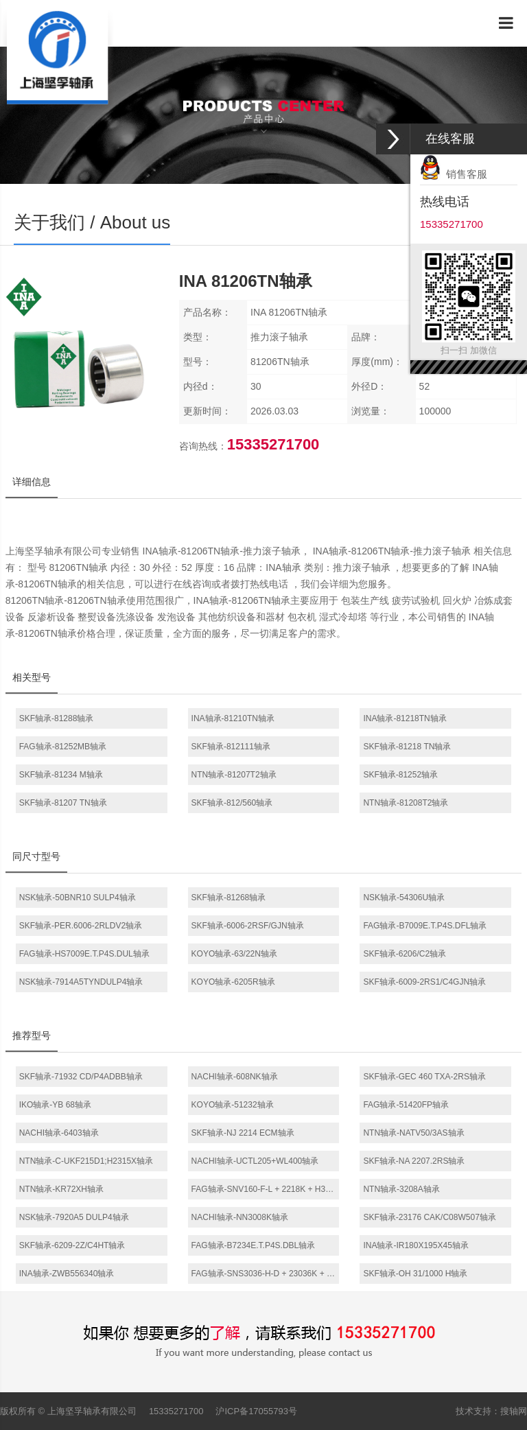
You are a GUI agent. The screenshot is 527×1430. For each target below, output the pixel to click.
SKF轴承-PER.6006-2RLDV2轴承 (80, 925)
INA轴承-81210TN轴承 (232, 718)
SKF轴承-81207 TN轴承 (63, 803)
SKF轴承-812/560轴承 (232, 803)
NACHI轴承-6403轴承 (59, 1133)
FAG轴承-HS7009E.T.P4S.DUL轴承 (84, 954)
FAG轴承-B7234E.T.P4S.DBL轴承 (253, 1245)
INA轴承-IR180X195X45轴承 (415, 1245)
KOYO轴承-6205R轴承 (233, 982)
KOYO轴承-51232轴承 (232, 1105)
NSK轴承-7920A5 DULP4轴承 (74, 1217)
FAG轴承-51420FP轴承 (406, 1105)
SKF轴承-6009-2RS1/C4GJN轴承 (424, 982)
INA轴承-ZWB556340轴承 (67, 1273)
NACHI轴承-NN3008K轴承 (239, 1217)
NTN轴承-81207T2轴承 (234, 775)
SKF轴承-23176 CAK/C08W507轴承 (429, 1217)
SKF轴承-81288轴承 (56, 718)
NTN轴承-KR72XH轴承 (61, 1189)
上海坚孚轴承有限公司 (92, 1411)
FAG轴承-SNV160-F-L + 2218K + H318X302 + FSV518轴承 (265, 1189)
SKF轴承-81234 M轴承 (61, 775)
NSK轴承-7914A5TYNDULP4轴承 (81, 982)
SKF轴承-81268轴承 (228, 897)
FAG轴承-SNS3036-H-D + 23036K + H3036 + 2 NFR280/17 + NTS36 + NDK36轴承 (265, 1273)
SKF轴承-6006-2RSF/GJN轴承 (247, 925)
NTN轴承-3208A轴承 (401, 1189)
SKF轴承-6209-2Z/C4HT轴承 (72, 1245)
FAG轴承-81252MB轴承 (62, 746)
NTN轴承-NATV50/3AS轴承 (413, 1133)
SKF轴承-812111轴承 (230, 746)
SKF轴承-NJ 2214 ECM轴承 (242, 1133)
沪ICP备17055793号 (256, 1411)
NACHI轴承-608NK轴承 (234, 1076)
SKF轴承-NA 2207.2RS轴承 (414, 1161)
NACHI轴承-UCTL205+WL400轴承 (255, 1161)
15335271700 (176, 1411)
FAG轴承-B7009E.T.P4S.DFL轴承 (425, 925)
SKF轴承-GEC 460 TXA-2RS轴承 (424, 1076)
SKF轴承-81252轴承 (400, 775)
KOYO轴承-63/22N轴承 (234, 954)
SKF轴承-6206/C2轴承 (404, 954)
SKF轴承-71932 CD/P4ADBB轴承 (81, 1076)
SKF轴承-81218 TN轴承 (407, 746)
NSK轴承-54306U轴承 (404, 897)
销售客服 (453, 174)
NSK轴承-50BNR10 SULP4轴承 (77, 897)
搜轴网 (513, 1411)
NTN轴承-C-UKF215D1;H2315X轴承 (86, 1161)
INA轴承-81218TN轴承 (404, 718)
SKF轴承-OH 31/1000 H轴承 (415, 1273)
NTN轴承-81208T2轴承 (405, 803)
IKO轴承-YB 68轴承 (55, 1105)
